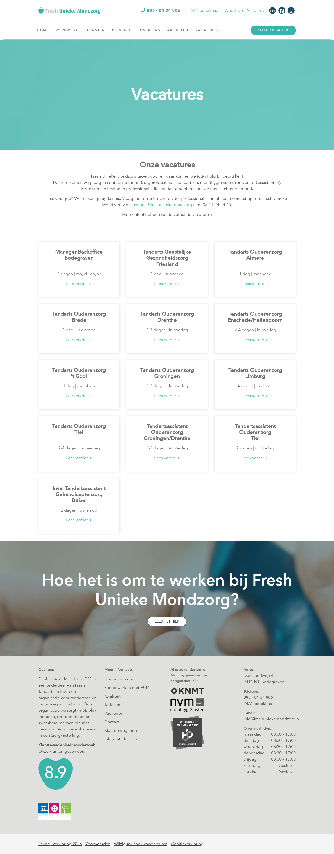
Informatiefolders (120, 739)
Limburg (255, 376)
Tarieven (112, 705)
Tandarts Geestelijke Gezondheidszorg (167, 255)
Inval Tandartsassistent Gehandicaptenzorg (78, 491)
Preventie (124, 30)
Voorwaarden (97, 844)
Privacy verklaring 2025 (60, 844)
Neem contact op (273, 30)
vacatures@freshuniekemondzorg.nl (163, 205)
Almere (255, 258)
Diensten (97, 30)
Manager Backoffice (79, 252)
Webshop (234, 10)
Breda (79, 320)
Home (43, 30)
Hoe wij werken (118, 679)
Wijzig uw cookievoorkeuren (140, 844)
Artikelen (179, 30)
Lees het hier (167, 621)
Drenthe (167, 320)
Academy (255, 10)
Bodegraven (78, 258)
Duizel (79, 500)
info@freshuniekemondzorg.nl (272, 719)
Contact (111, 722)
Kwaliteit (112, 696)
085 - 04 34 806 (258, 697)
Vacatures (208, 30)
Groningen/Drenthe (167, 438)
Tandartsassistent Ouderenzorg (167, 429)
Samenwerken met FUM (127, 688)
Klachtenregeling (120, 730)
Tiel (78, 432)
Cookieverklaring (187, 844)
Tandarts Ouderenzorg (255, 252)
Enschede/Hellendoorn (255, 320)
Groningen (167, 376)
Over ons (152, 30)
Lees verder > (79, 284)
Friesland (167, 264)
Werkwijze (69, 30)
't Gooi (79, 376)
